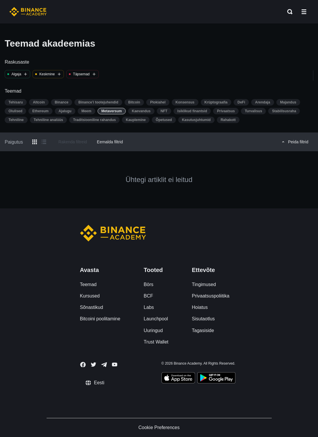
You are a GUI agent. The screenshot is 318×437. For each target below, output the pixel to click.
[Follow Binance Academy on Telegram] (104, 364)
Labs (149, 307)
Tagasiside (203, 330)
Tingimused (204, 284)
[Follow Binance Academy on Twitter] (93, 364)
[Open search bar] (288, 11)
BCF (148, 295)
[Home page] (28, 11)
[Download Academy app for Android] (216, 378)
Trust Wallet (156, 341)
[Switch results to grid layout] (34, 142)
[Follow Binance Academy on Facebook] (83, 365)
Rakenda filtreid (72, 142)
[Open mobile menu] (304, 11)
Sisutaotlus (203, 318)
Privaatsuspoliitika (210, 295)
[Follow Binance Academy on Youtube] (115, 364)
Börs (148, 284)
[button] (303, 11)
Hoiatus (200, 307)
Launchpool (156, 318)
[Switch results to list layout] (44, 142)
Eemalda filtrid (110, 142)
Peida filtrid (294, 142)
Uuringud (153, 330)
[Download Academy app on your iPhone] (178, 378)
